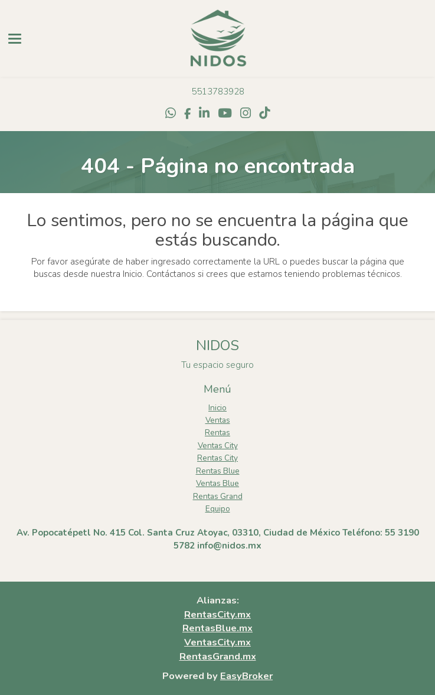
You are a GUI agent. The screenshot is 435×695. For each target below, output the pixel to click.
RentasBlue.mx (217, 628)
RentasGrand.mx (217, 656)
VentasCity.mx (217, 642)
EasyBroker (246, 676)
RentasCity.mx (217, 614)
